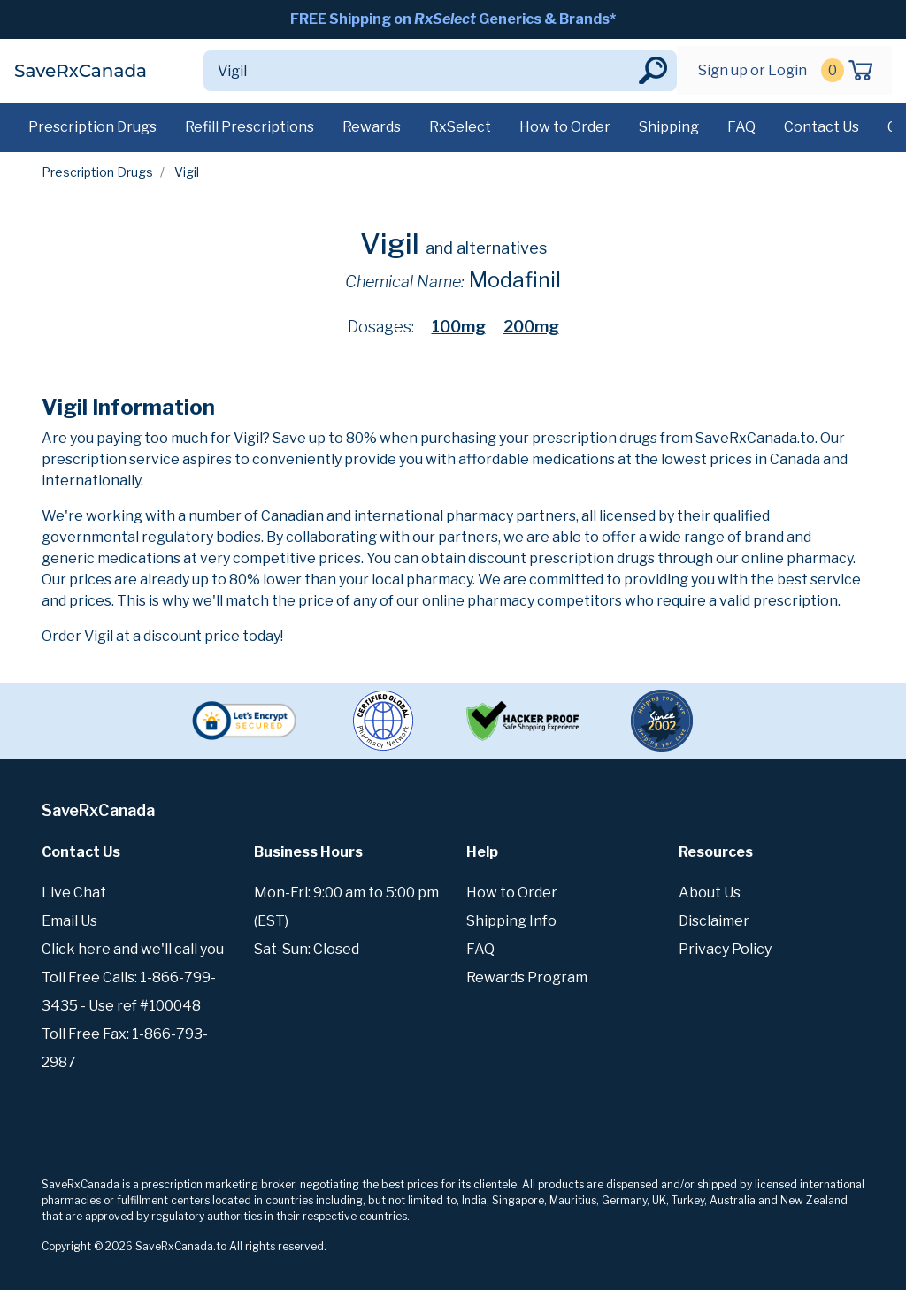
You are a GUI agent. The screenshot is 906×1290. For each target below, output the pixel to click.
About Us (710, 892)
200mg (531, 326)
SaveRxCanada (80, 70)
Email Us (69, 920)
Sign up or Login (752, 70)
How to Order (564, 126)
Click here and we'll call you (133, 949)
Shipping (669, 126)
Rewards (371, 126)
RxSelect (460, 126)
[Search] (419, 70)
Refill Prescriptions (249, 126)
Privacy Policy (725, 949)
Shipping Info (511, 920)
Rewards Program (526, 977)
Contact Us (821, 126)
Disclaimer (714, 920)
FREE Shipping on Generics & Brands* (453, 19)
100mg (459, 326)
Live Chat (74, 892)
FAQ (741, 126)
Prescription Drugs (92, 126)
